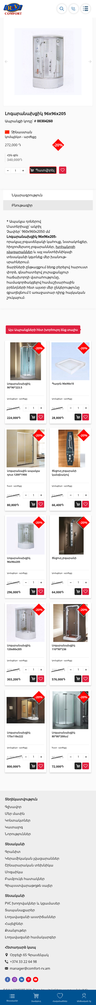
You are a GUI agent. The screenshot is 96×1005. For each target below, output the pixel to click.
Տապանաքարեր (20, 910)
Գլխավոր (13, 806)
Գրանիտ (13, 851)
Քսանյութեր (15, 930)
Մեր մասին (15, 813)
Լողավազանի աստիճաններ (30, 916)
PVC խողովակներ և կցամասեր (32, 903)
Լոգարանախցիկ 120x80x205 (18, 647)
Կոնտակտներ (17, 820)
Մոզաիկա (14, 872)
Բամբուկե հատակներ (25, 878)
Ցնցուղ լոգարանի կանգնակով (64, 472)
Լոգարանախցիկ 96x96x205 (18, 560)
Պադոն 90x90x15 (63, 383)
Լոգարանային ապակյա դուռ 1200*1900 (23, 472)
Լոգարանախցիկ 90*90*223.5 (18, 385)
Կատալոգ (14, 827)
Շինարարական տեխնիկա (29, 865)
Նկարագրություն (27, 195)
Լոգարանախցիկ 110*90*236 (63, 647)
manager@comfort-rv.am (27, 968)
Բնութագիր (22, 205)
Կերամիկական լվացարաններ (32, 858)
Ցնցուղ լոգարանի (64, 558)
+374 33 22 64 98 (21, 961)
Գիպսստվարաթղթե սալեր (28, 885)
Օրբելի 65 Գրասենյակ (27, 954)
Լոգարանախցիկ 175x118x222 (18, 734)
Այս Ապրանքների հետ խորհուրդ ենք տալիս (43, 330)
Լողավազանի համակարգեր (30, 937)
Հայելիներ (14, 923)
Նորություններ (18, 834)
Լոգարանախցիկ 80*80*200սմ (63, 734)
